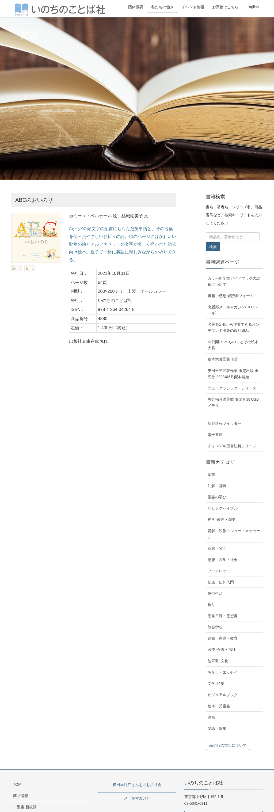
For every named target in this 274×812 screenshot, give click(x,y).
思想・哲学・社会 (223, 559)
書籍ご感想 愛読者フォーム (231, 296)
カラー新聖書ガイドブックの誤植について (234, 281)
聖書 (211, 474)
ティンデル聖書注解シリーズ (232, 446)
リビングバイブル (223, 508)
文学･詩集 (216, 683)
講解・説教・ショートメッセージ (234, 534)
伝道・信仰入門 (221, 582)
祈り (211, 604)
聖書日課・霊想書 (223, 616)
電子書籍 (215, 434)
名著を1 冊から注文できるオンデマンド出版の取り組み (234, 327)
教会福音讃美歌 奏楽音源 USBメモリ (233, 402)
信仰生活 (215, 593)
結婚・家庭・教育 (223, 638)
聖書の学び (217, 497)
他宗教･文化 (218, 661)
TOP (17, 784)
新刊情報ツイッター (224, 423)
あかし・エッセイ (223, 672)
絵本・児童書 (219, 706)
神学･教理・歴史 (222, 519)
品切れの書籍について (228, 745)
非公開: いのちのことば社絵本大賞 (233, 345)
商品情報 (20, 796)
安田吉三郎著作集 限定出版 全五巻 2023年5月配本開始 (233, 374)
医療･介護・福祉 (222, 649)
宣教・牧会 (217, 548)
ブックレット (219, 571)
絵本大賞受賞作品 (223, 359)
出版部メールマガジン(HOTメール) (233, 310)
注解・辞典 (217, 486)
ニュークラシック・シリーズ (232, 388)
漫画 (211, 717)
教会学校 (215, 627)
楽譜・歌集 (217, 728)
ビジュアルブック (223, 695)
